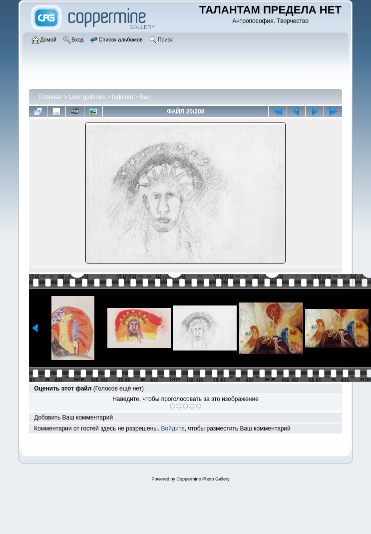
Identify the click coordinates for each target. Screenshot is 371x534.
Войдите (173, 428)
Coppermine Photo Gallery (202, 479)
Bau (145, 97)
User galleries (87, 97)
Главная (50, 97)
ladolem (122, 97)
